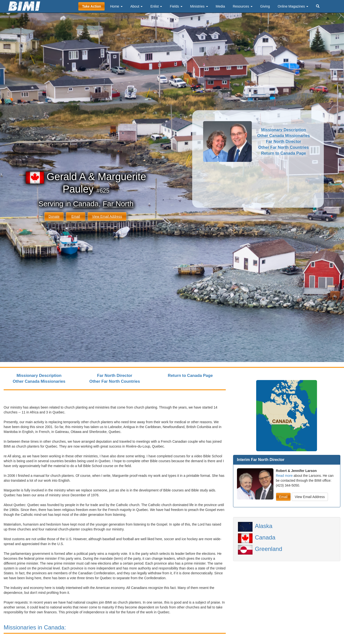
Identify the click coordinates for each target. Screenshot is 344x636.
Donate (54, 216)
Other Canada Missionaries (283, 135)
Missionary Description (283, 129)
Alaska (263, 526)
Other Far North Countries (283, 147)
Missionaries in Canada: (35, 627)
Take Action (91, 6)
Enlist (156, 6)
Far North (118, 204)
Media (220, 6)
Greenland (268, 549)
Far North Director (283, 141)
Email (75, 216)
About (136, 6)
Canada (86, 204)
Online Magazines (293, 6)
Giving (265, 6)
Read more (284, 476)
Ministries (199, 6)
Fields (176, 6)
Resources (243, 6)
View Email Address (107, 216)
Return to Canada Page (283, 153)
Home (116, 6)
